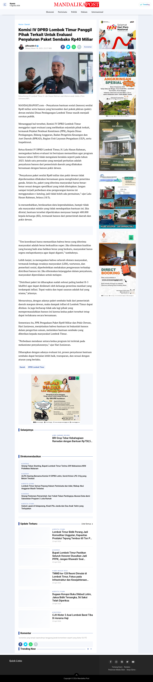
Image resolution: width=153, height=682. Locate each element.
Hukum (84, 12)
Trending (146, 5)
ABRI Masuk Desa (61, 570)
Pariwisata (62, 12)
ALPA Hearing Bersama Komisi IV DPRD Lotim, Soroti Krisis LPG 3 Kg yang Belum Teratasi (53, 477)
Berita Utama (59, 529)
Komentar (88, 47)
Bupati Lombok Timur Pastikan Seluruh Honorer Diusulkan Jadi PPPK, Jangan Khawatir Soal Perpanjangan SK (69, 556)
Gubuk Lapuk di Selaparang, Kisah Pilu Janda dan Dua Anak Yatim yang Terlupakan (52, 507)
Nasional (57, 612)
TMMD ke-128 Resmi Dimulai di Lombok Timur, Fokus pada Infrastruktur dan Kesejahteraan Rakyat (69, 576)
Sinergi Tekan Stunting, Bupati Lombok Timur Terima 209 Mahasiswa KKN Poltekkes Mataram (53, 467)
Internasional (97, 12)
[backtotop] (76, 675)
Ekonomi (50, 12)
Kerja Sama (131, 670)
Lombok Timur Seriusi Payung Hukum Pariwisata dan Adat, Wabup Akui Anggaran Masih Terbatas (52, 487)
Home (20, 24)
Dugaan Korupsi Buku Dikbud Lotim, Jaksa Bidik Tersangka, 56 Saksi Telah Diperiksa (71, 597)
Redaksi (127, 667)
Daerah (22, 367)
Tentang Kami (117, 667)
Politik (74, 12)
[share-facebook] (63, 47)
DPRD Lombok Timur (36, 367)
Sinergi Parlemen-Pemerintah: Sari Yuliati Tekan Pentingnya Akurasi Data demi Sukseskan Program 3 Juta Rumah (55, 497)
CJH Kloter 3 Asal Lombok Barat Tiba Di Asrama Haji (72, 616)
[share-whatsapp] (74, 47)
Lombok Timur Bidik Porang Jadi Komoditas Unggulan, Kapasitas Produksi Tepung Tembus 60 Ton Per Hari (72, 535)
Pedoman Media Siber (116, 670)
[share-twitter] (68, 47)
